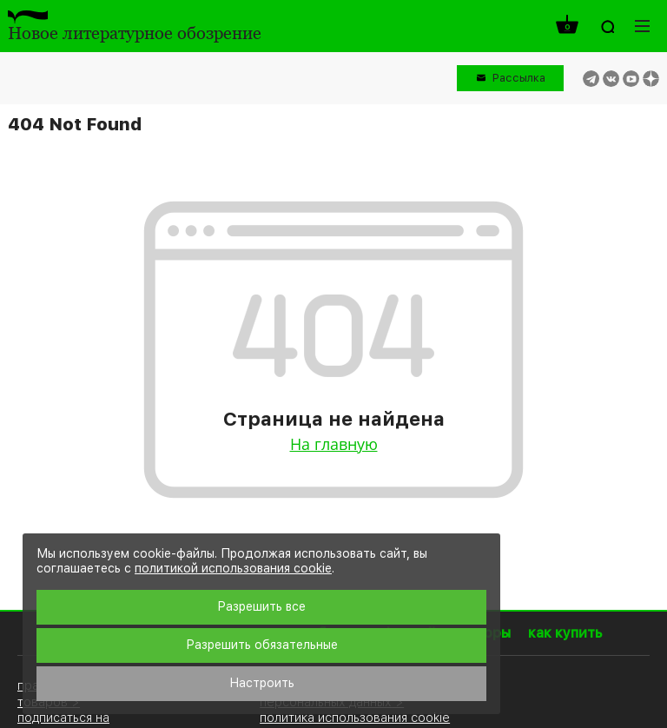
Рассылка (518, 77)
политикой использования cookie (233, 568)
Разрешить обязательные (262, 645)
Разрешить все (261, 606)
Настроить (261, 683)
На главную (334, 443)
